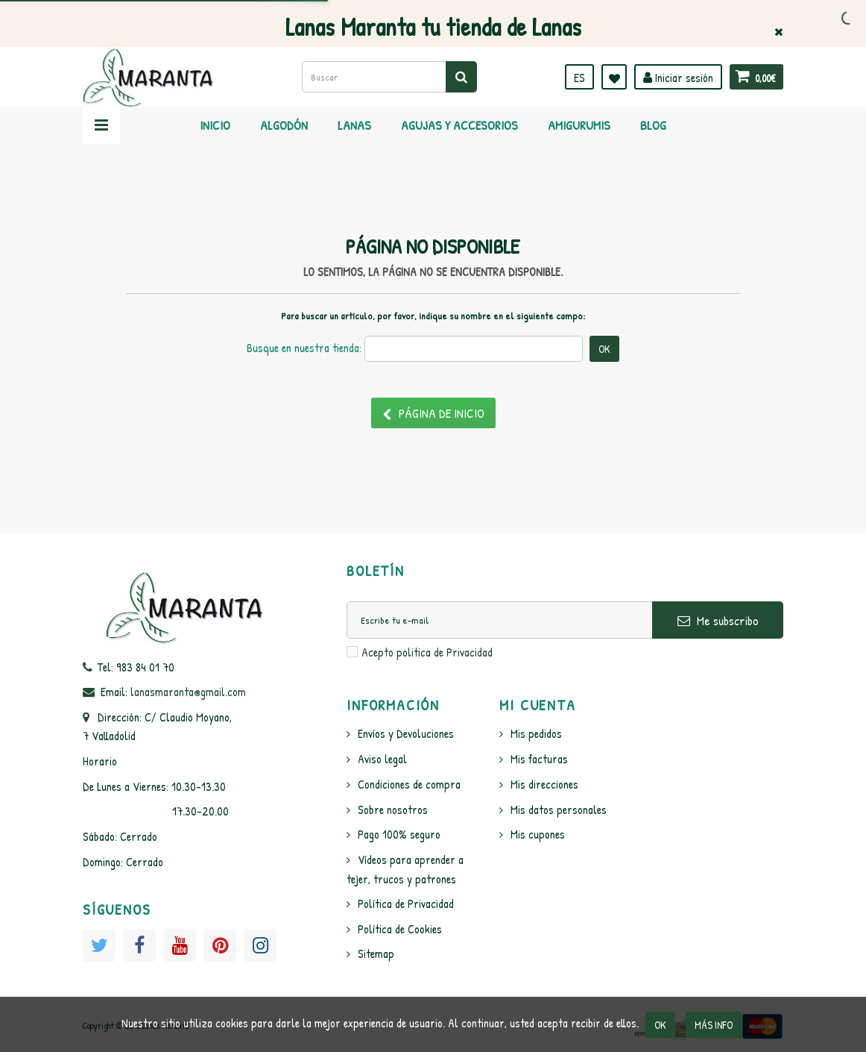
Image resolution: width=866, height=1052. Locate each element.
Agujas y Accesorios (459, 125)
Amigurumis (579, 125)
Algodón (284, 125)
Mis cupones (538, 834)
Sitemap (376, 953)
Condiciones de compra (409, 784)
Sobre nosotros (393, 809)
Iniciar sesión (678, 77)
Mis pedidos (536, 733)
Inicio (215, 125)
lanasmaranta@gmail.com (188, 691)
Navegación (101, 125)
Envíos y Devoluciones (406, 733)
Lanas (354, 125)
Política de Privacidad (406, 903)
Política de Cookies (400, 929)
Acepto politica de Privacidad (427, 652)
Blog (653, 125)
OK (660, 1025)
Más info (714, 1025)
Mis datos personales (559, 809)
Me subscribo (718, 620)
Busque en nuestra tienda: (304, 347)
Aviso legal (382, 759)
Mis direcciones (544, 784)
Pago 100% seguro (399, 834)
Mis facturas (539, 759)
